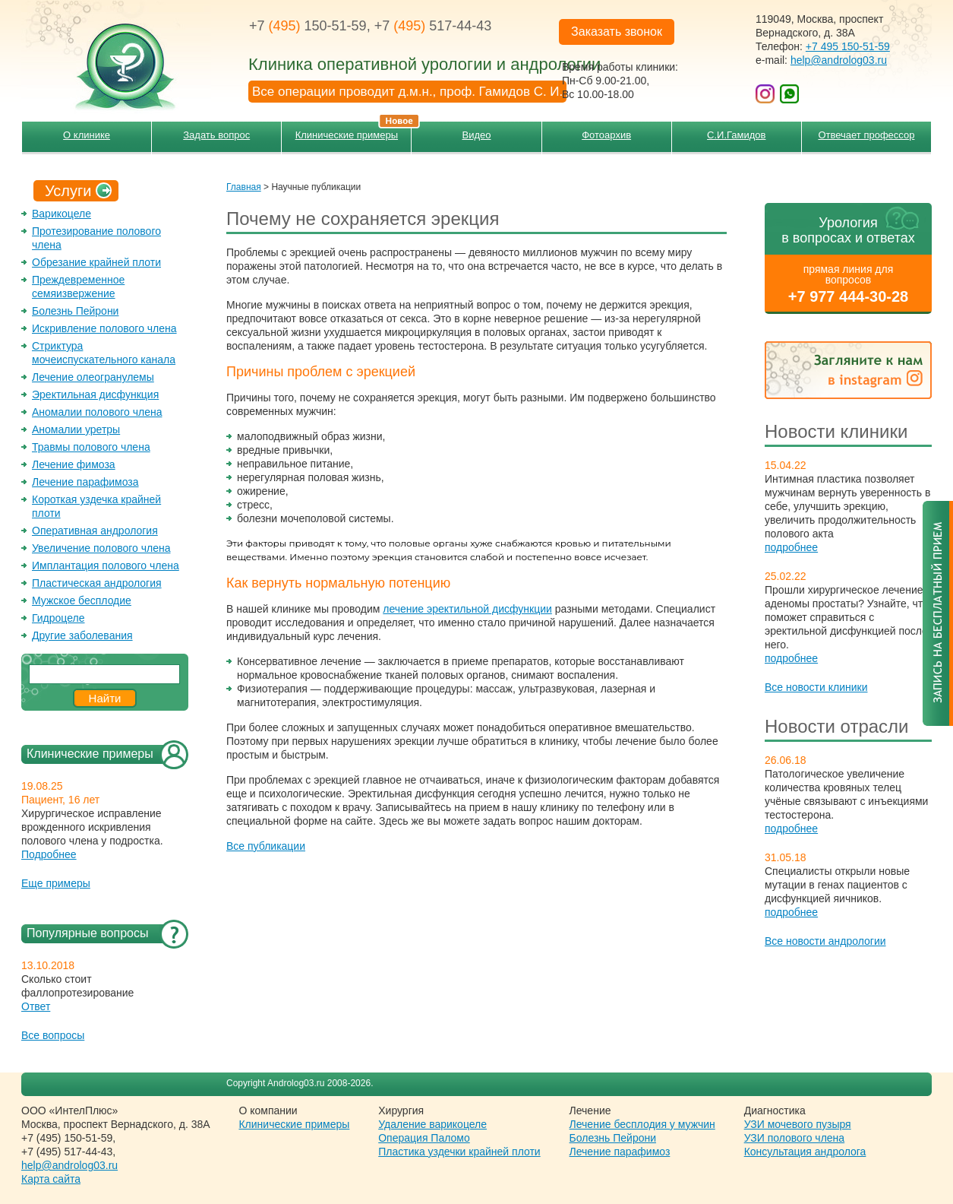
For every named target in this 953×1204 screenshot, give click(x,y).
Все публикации (265, 846)
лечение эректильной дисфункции (467, 609)
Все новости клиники (816, 687)
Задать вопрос (216, 135)
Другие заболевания (82, 635)
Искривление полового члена (104, 328)
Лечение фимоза (73, 464)
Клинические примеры (353, 131)
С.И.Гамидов (736, 135)
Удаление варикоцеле (432, 1124)
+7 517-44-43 (433, 25)
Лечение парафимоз (620, 1151)
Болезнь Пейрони (75, 311)
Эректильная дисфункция (95, 394)
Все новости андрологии (825, 941)
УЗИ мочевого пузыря (797, 1124)
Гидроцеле (58, 618)
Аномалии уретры (76, 429)
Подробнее (49, 854)
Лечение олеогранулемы (93, 377)
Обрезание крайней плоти (96, 262)
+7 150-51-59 (308, 25)
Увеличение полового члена (101, 548)
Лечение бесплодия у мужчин (642, 1124)
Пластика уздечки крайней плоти (459, 1151)
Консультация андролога (805, 1151)
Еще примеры (55, 883)
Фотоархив (606, 135)
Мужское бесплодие (81, 600)
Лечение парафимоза (85, 482)
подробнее (791, 547)
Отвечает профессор (866, 135)
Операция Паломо (424, 1138)
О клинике (86, 135)
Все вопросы (52, 1035)
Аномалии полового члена (97, 412)
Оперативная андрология (95, 530)
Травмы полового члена (91, 447)
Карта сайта (50, 1179)
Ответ (35, 1006)
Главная (243, 187)
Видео (476, 135)
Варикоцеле (61, 214)
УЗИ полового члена (794, 1138)
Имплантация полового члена (105, 565)
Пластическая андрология (97, 583)
